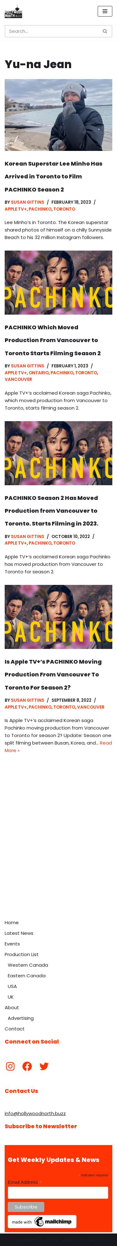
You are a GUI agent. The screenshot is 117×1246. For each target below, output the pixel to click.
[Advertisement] (58, 854)
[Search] (51, 31)
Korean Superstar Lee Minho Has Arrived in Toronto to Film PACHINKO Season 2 (53, 176)
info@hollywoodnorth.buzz (35, 1113)
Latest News (19, 933)
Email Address (25, 1182)
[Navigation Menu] (105, 11)
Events (12, 943)
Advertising (21, 1018)
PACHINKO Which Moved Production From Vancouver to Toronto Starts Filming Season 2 (53, 340)
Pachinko (40, 209)
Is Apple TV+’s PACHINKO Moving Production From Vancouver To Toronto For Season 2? (53, 674)
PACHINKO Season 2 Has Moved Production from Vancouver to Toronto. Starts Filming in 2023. (51, 511)
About (12, 1007)
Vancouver (18, 379)
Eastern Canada (27, 975)
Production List (22, 954)
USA (12, 986)
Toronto (64, 209)
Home (12, 922)
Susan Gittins (27, 202)
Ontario (39, 373)
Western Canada (28, 965)
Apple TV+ (16, 209)
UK (11, 997)
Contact (15, 1028)
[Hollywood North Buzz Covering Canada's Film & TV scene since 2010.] (13, 11)
